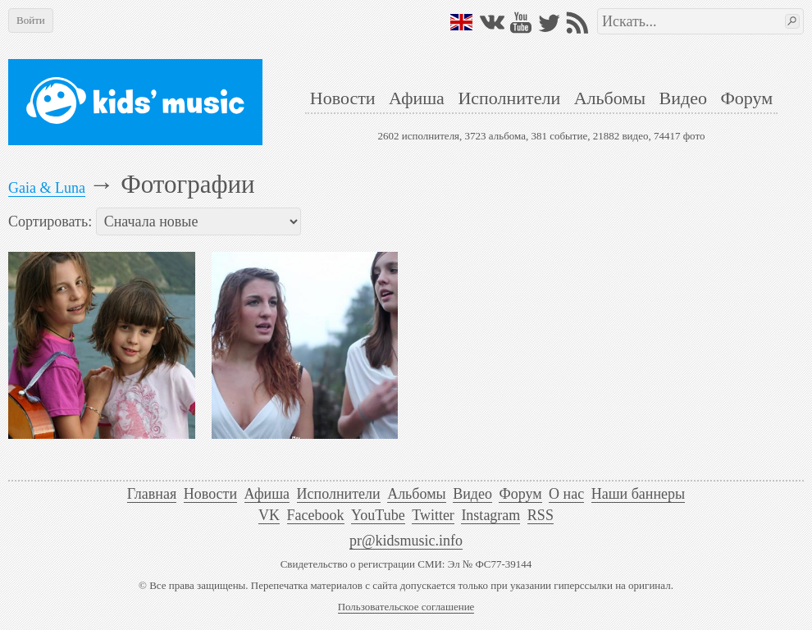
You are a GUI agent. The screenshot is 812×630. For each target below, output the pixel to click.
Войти (30, 20)
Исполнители (509, 98)
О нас (566, 494)
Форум (746, 98)
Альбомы (609, 98)
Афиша (417, 98)
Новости (343, 98)
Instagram (490, 515)
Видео (683, 98)
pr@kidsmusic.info (406, 540)
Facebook (315, 515)
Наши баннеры (638, 494)
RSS (540, 515)
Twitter (433, 515)
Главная (151, 494)
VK (269, 515)
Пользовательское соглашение (406, 606)
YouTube (378, 515)
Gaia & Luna (46, 188)
